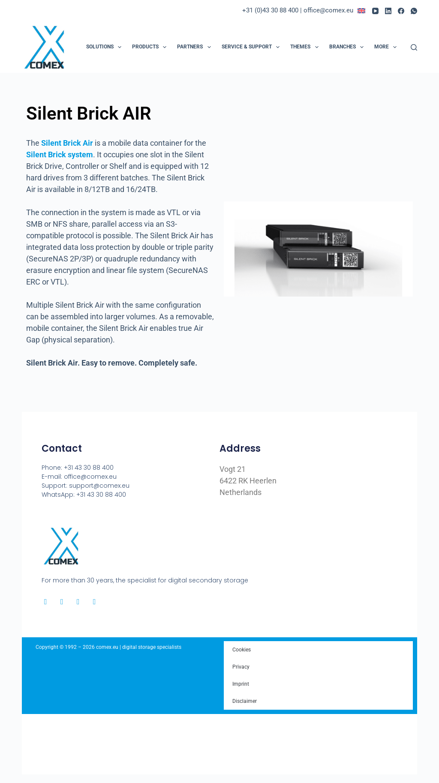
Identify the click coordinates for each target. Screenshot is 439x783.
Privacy (241, 667)
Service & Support (252, 47)
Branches (348, 47)
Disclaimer (244, 701)
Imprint (240, 684)
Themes (306, 47)
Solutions (105, 47)
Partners (195, 47)
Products (151, 47)
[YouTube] (375, 11)
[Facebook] (401, 11)
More (387, 47)
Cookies (241, 650)
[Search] (414, 47)
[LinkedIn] (388, 11)
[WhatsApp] (414, 11)
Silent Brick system (59, 154)
